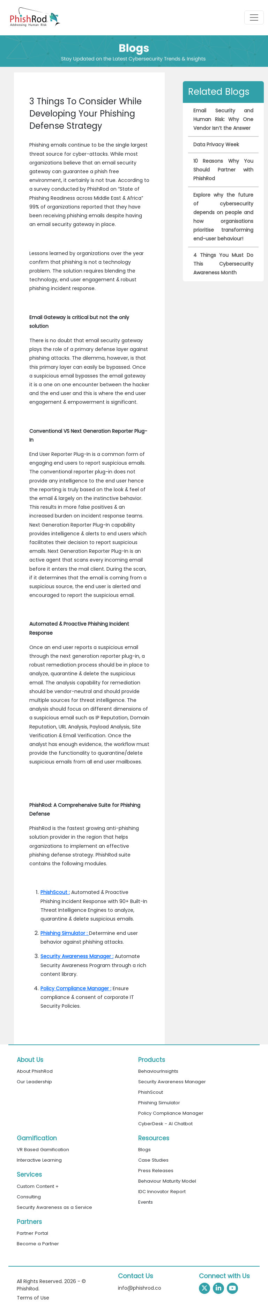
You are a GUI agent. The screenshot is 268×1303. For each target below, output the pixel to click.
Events (145, 1202)
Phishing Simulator (159, 1102)
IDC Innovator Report (162, 1191)
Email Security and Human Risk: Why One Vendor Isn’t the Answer (223, 119)
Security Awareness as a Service (54, 1207)
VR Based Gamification (43, 1149)
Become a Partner (38, 1243)
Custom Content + (38, 1186)
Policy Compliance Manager (170, 1113)
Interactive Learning (39, 1160)
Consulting (29, 1196)
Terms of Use (33, 1297)
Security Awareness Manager (172, 1081)
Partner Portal (32, 1233)
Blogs (144, 1149)
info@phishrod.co (139, 1287)
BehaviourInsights (158, 1071)
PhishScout (150, 1092)
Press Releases (155, 1170)
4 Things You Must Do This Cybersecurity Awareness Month (223, 264)
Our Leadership (34, 1081)
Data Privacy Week (216, 144)
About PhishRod (35, 1071)
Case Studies (153, 1160)
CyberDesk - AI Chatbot (165, 1123)
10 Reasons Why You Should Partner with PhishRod (223, 169)
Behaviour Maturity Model (167, 1181)
